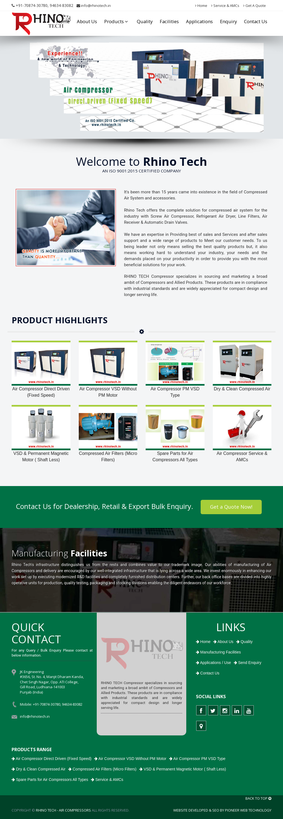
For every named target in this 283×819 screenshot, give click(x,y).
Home (201, 5)
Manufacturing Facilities (218, 652)
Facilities (169, 21)
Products (117, 21)
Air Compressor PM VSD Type (175, 392)
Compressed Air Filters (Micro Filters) (108, 456)
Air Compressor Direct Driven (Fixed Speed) (41, 392)
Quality (145, 21)
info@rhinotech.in (94, 5)
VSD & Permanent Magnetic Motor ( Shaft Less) (41, 456)
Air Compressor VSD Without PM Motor (108, 392)
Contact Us (255, 21)
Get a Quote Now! (231, 506)
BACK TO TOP (258, 798)
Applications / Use (213, 662)
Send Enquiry (247, 662)
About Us (87, 21)
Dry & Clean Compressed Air (242, 388)
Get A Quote (254, 5)
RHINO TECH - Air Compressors (63, 810)
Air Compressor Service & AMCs (242, 456)
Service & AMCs (225, 5)
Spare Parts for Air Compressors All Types (175, 456)
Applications (199, 21)
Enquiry (228, 21)
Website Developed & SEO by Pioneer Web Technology (222, 810)
